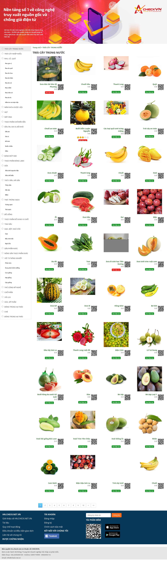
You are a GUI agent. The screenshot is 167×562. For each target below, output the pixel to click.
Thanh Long (118, 84)
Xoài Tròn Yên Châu (81, 439)
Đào (88, 394)
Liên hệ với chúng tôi (12, 535)
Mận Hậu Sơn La (83, 483)
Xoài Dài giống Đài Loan (46, 439)
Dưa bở (53, 306)
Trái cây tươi (118, 483)
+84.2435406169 (16, 555)
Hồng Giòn (119, 306)
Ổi (56, 217)
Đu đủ (54, 261)
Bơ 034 (154, 306)
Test (88, 261)
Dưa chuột (52, 173)
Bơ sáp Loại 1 (151, 394)
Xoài (155, 173)
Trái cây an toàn (150, 128)
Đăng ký (48, 522)
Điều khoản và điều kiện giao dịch (18, 530)
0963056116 (45, 555)
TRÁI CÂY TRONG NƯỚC (52, 47)
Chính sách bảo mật (53, 526)
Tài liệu (5, 522)
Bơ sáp (121, 394)
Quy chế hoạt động (11, 526)
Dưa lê (87, 306)
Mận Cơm (119, 350)
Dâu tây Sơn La (50, 350)
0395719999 (35, 555)
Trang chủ (37, 47)
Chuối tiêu (85, 84)
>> (93, 505)
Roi (122, 217)
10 (83, 505)
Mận (155, 217)
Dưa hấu (86, 217)
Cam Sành (52, 483)
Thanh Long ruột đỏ (81, 350)
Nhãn (154, 439)
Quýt (155, 84)
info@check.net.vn (14, 558)
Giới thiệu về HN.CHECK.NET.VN (17, 518)
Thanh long (85, 173)
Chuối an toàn (51, 128)
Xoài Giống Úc (118, 439)
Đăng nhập (49, 518)
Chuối (121, 173)
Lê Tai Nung (152, 350)
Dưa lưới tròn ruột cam (147, 261)
